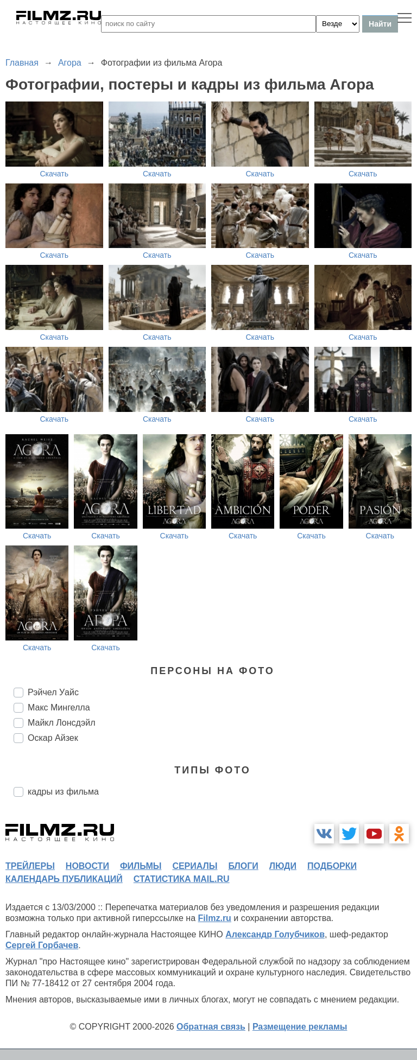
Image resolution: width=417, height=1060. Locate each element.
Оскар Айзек (53, 737)
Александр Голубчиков (275, 934)
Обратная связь (210, 1026)
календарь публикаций (64, 879)
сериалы (194, 866)
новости (87, 866)
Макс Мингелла (59, 707)
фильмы (140, 866)
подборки (332, 866)
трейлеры (30, 866)
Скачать (54, 173)
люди (282, 866)
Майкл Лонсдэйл (62, 722)
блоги (243, 866)
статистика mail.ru (182, 879)
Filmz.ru (214, 918)
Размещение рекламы (300, 1026)
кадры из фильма (63, 791)
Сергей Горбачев (41, 945)
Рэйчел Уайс (53, 692)
